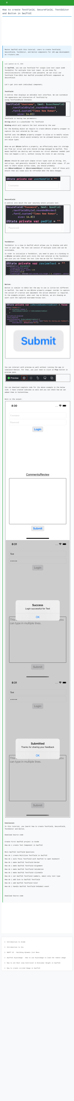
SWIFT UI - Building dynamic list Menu (21, 952)
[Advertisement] (37, 32)
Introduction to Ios (14, 947)
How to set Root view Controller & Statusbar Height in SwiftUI (32, 963)
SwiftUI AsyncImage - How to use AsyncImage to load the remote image (35, 958)
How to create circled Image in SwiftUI (22, 968)
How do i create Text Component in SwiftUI (24, 845)
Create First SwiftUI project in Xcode (22, 842)
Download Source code (14, 835)
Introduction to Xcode (14, 942)
